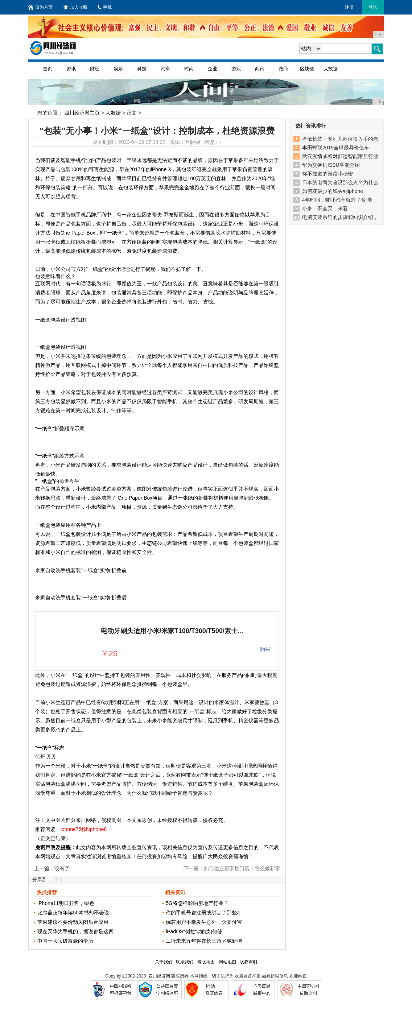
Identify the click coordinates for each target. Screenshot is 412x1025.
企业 (212, 68)
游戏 (236, 68)
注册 (349, 7)
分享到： (42, 880)
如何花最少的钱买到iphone (332, 191)
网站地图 (227, 961)
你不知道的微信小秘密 (327, 174)
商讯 (259, 68)
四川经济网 (159, 976)
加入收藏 (75, 7)
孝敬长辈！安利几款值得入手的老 (340, 139)
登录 (372, 7)
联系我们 (184, 961)
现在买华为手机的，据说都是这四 (75, 931)
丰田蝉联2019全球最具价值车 (335, 147)
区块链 (307, 68)
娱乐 (118, 68)
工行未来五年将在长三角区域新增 (204, 941)
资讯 (71, 68)
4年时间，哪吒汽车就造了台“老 (337, 200)
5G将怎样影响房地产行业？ (197, 903)
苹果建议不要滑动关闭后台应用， (75, 922)
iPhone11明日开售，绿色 (65, 903)
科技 (142, 68)
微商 (283, 68)
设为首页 (40, 7)
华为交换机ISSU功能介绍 (331, 165)
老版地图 (206, 961)
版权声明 (248, 961)
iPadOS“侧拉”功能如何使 (194, 931)
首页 (47, 68)
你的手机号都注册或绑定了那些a (203, 913)
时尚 (189, 68)
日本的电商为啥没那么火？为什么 (340, 182)
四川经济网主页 (82, 113)
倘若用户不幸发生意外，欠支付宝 (204, 922)
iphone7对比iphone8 (84, 829)
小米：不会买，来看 (325, 208)
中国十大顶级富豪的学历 (65, 941)
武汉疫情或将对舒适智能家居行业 (340, 156)
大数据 (331, 68)
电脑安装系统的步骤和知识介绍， (340, 217)
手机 (105, 7)
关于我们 (163, 961)
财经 (94, 68)
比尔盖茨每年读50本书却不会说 (73, 913)
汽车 (165, 68)
